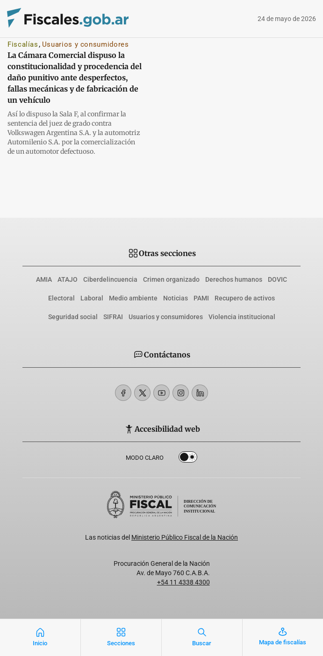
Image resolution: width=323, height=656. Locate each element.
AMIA (44, 279)
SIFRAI (113, 317)
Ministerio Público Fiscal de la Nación (184, 537)
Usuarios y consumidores (85, 44)
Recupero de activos (245, 298)
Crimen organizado (171, 279)
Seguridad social (73, 317)
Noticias (175, 298)
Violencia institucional (241, 317)
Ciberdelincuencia (110, 279)
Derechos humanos (233, 279)
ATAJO (67, 279)
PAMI (201, 298)
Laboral (91, 298)
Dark (188, 459)
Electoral (61, 298)
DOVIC (277, 279)
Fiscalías (22, 44)
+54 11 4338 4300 (183, 582)
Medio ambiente (133, 298)
